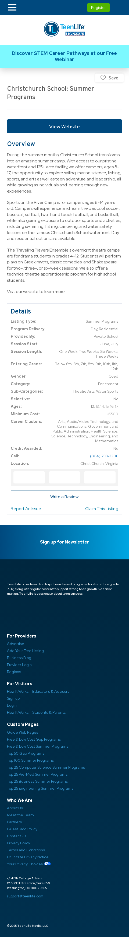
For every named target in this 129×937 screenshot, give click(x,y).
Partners (14, 822)
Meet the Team (20, 815)
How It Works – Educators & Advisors (38, 691)
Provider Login (19, 664)
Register (98, 7)
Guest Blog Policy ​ (22, 829)
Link (64, 56)
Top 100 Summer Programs (30, 760)
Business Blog (19, 657)
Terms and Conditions (26, 850)
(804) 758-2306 (104, 456)
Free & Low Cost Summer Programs (37, 746)
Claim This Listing (101, 508)
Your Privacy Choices (25, 864)
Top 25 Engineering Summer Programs (40, 788)
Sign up (13, 698)
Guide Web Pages (22, 732)
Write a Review (64, 497)
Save (113, 78)
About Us (15, 808)
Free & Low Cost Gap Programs (34, 739)
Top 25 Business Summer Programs (37, 781)
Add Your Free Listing (25, 650)
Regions (14, 671)
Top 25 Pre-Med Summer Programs (37, 774)
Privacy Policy (18, 843)
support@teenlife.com (25, 896)
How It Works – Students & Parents (36, 712)
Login (12, 705)
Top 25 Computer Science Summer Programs (46, 767)
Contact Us (16, 836)
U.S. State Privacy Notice (28, 857)
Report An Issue (26, 508)
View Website (64, 126)
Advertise (15, 643)
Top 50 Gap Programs (25, 753)
